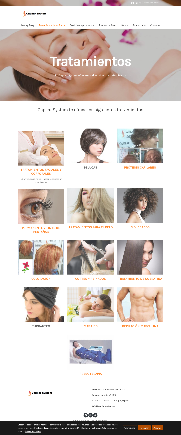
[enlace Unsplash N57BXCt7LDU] (90, 225)
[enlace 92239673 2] (90, 277)
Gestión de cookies (99, 420)
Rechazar (144, 428)
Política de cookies (81, 420)
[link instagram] (136, 3)
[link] (34, 14)
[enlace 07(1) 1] (140, 165)
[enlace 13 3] (140, 324)
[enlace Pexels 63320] (41, 228)
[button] (52, 25)
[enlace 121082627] (41, 173)
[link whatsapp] (140, 3)
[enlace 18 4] (140, 277)
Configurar (129, 428)
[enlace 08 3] (90, 372)
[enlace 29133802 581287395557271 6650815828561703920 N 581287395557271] (41, 277)
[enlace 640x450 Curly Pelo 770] (140, 225)
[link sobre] (53, 393)
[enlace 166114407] (90, 324)
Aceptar (157, 428)
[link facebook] (132, 3)
